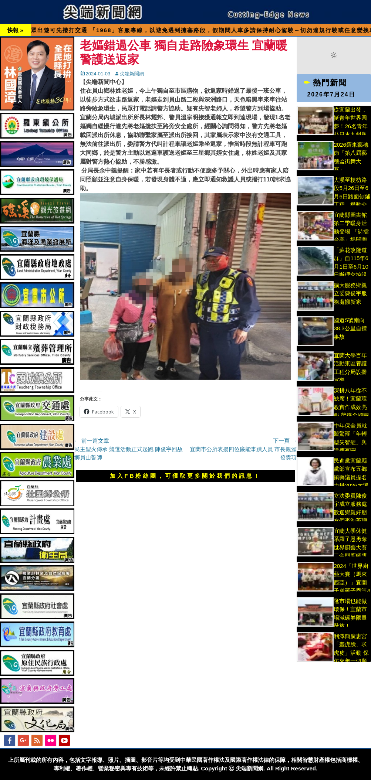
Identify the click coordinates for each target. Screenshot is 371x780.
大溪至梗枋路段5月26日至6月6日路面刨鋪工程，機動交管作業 (352, 196)
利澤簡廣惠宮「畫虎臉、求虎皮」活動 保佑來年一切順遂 (351, 652)
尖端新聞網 (132, 73)
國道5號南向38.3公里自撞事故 (350, 328)
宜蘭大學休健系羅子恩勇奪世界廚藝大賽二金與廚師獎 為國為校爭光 (350, 547)
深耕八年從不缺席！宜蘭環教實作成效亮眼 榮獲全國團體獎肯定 (351, 407)
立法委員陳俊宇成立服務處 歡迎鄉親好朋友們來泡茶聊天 (350, 512)
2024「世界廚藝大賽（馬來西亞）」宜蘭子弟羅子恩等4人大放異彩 (352, 582)
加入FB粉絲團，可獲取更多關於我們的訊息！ (186, 476)
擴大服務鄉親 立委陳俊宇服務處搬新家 (350, 293)
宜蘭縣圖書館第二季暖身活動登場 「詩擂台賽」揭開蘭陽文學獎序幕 (351, 231)
